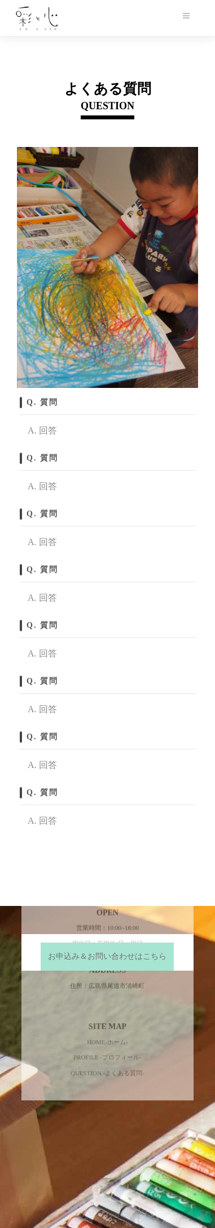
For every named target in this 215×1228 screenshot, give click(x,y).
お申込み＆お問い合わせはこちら (107, 956)
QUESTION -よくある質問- (107, 983)
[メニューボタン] (186, 16)
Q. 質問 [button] (42, 402)
